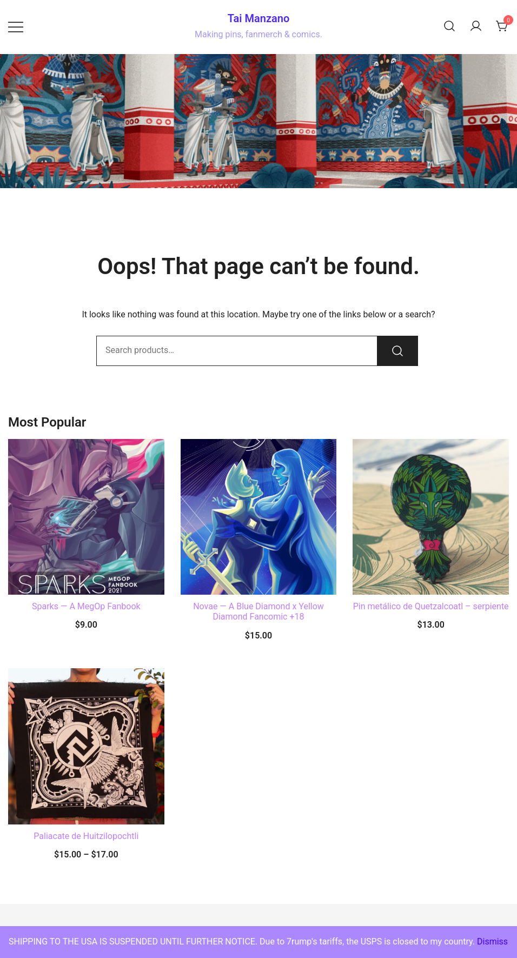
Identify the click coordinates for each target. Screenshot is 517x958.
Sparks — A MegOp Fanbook (86, 606)
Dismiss (492, 941)
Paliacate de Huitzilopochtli (86, 836)
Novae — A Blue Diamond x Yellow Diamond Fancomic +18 (258, 611)
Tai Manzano (259, 18)
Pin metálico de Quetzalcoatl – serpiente (431, 606)
